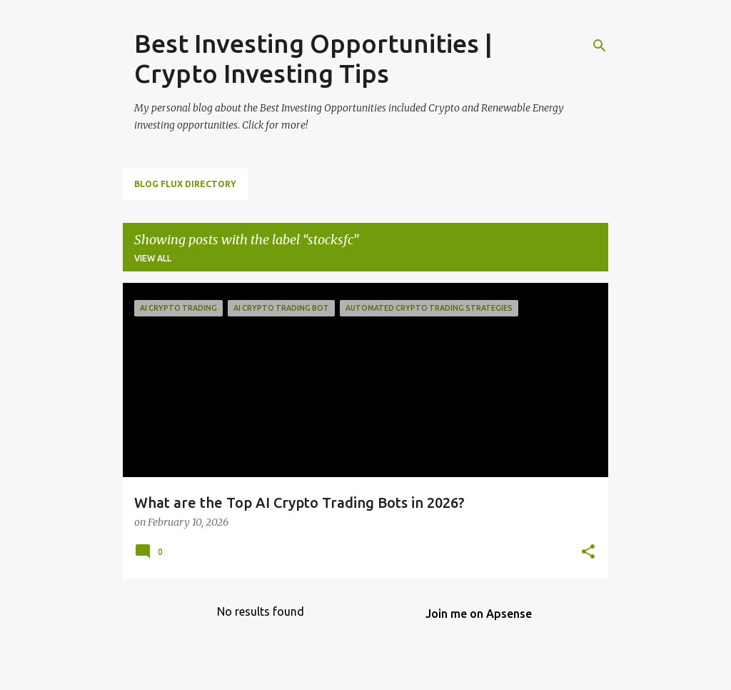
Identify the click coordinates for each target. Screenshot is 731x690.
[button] (588, 552)
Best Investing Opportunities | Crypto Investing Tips (313, 58)
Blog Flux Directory (185, 184)
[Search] (599, 46)
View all (152, 258)
